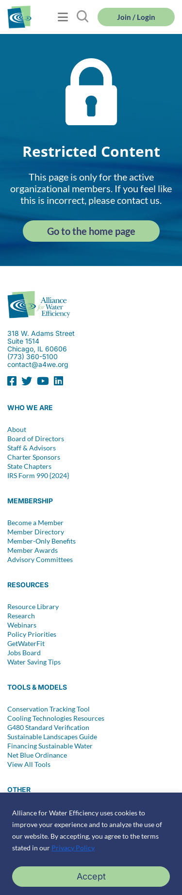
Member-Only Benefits (41, 541)
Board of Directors (35, 439)
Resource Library (33, 607)
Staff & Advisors (31, 448)
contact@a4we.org (37, 364)
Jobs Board (24, 653)
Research (21, 616)
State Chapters (29, 466)
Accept (91, 876)
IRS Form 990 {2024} (38, 476)
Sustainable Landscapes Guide (52, 737)
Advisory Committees (40, 560)
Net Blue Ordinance (37, 755)
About (16, 429)
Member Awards (32, 550)
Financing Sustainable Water (50, 746)
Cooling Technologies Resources (55, 718)
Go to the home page (91, 231)
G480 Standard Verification (48, 727)
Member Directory (35, 532)
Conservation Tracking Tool (48, 709)
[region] (91, 844)
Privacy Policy (73, 848)
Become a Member (35, 523)
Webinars (21, 625)
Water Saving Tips (34, 662)
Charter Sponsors (33, 457)
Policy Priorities (31, 634)
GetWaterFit (26, 643)
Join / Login (136, 17)
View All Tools (28, 764)
